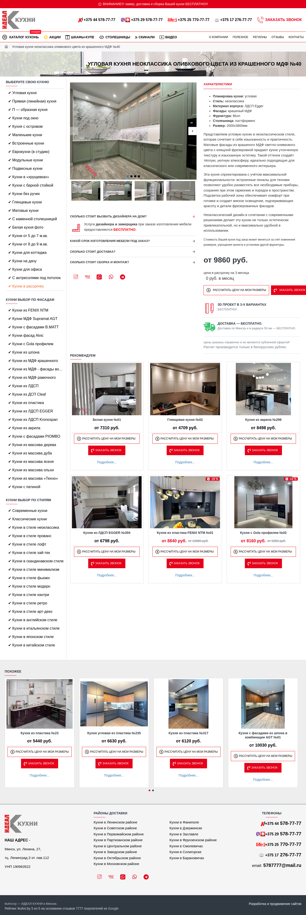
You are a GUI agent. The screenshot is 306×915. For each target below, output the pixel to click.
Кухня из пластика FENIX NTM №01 (185, 533)
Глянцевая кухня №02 (185, 420)
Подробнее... (107, 462)
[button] (74, 131)
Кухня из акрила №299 (263, 420)
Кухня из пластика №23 (40, 733)
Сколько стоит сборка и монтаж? (99, 262)
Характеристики (218, 84)
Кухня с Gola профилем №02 (263, 533)
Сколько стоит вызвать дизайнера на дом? (108, 216)
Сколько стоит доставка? (93, 251)
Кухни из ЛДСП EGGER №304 (106, 533)
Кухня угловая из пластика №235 (114, 733)
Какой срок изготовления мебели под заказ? (110, 241)
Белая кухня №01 (107, 420)
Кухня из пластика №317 (188, 733)
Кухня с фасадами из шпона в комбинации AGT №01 (263, 735)
